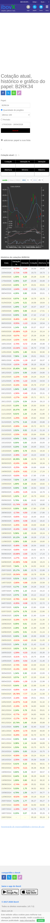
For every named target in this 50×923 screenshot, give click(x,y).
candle (4, 180)
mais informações (27, 920)
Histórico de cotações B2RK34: (15, 257)
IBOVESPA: (41, 2)
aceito (40, 920)
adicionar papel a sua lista (15, 140)
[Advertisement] (25, 43)
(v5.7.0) (31, 906)
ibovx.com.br (7, 911)
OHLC (18, 180)
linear (11, 180)
